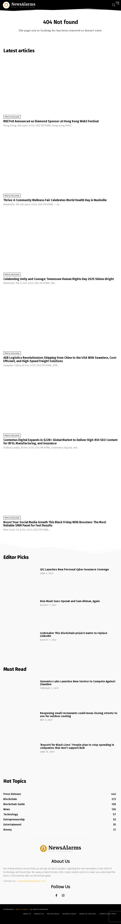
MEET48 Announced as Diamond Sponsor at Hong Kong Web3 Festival (51, 121)
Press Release (12, 117)
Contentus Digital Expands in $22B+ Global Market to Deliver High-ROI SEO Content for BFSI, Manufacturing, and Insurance (60, 441)
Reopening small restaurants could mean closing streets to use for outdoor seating (78, 714)
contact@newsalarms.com (31, 881)
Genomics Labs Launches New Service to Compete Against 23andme (77, 683)
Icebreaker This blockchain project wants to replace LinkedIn (73, 634)
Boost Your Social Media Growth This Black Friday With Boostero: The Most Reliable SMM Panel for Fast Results (54, 523)
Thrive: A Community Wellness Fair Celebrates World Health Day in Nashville (55, 200)
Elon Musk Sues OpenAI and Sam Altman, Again (70, 601)
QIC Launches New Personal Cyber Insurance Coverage (74, 569)
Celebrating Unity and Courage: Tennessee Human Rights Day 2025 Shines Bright (58, 279)
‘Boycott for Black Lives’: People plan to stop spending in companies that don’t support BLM (77, 746)
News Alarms (22, 909)
